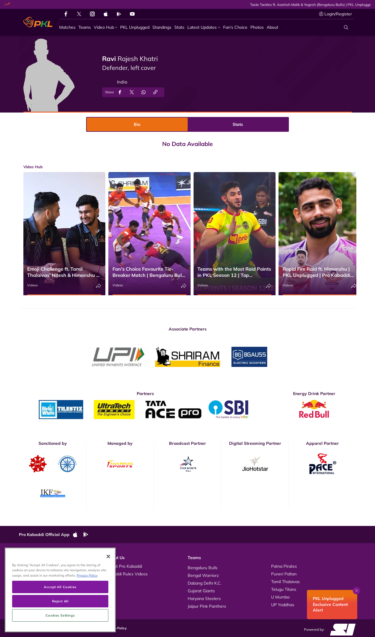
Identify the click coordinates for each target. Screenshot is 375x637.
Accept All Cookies (60, 616)
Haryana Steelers (204, 598)
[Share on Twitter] (131, 92)
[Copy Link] (155, 92)
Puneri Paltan (284, 574)
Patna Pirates (284, 566)
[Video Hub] (106, 27)
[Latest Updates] (203, 27)
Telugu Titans (283, 589)
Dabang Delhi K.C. (204, 583)
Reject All (60, 630)
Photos (31, 574)
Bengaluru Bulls (203, 567)
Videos (32, 285)
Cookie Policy (116, 628)
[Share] (98, 286)
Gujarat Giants (201, 590)
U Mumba (280, 597)
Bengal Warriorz (203, 575)
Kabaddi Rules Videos (127, 574)
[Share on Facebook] (119, 92)
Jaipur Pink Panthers (207, 606)
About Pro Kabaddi (124, 566)
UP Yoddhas (282, 604)
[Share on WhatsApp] (143, 92)
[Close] (108, 586)
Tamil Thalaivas (285, 581)
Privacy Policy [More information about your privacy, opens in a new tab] (87, 604)
